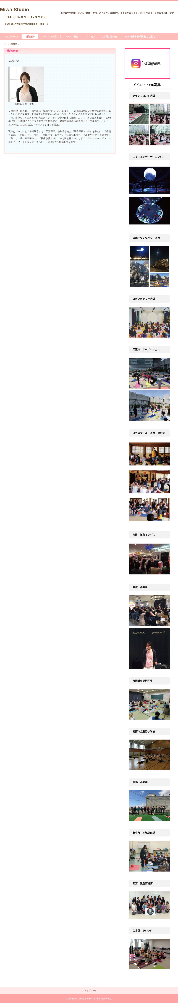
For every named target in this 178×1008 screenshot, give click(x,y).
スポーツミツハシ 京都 (146, 237)
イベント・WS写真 (147, 85)
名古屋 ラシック (143, 930)
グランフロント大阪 (144, 95)
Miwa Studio (14, 9)
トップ (6, 44)
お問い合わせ (110, 36)
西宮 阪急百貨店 (143, 883)
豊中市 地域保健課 (144, 832)
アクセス (90, 36)
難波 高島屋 (140, 587)
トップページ (11, 36)
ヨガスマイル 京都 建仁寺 (149, 432)
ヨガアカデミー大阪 (144, 298)
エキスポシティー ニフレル (149, 156)
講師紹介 (30, 36)
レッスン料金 (71, 36)
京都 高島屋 (140, 782)
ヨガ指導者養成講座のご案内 (140, 36)
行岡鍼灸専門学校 (143, 680)
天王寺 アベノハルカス (146, 349)
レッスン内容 (50, 36)
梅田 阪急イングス (144, 534)
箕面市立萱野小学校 (144, 731)
